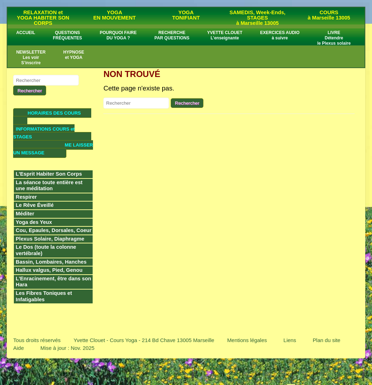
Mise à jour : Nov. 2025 (67, 348)
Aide (18, 348)
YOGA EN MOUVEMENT (114, 15)
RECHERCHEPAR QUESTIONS (171, 35)
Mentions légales (247, 340)
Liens (290, 340)
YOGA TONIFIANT (186, 15)
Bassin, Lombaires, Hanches (51, 262)
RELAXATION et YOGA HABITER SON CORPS (43, 18)
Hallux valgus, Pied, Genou (49, 270)
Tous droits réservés (37, 340)
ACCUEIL (25, 32)
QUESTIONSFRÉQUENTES (67, 35)
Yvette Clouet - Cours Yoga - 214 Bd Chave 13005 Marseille (143, 340)
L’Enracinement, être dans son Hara (53, 282)
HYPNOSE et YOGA (73, 55)
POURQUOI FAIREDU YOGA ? (118, 35)
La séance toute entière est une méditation (49, 186)
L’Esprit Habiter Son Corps (49, 174)
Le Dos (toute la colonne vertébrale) (46, 250)
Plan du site (326, 340)
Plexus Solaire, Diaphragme (50, 239)
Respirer (26, 197)
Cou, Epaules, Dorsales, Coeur (53, 230)
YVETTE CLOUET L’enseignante (224, 35)
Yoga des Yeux (34, 222)
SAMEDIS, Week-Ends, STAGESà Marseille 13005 (257, 18)
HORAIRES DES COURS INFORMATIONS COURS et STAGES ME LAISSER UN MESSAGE (53, 132)
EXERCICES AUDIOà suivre (280, 35)
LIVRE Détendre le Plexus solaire (334, 38)
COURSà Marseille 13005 (329, 15)
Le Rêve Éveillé (35, 205)
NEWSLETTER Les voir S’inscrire (31, 57)
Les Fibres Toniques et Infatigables (44, 296)
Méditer (25, 213)
